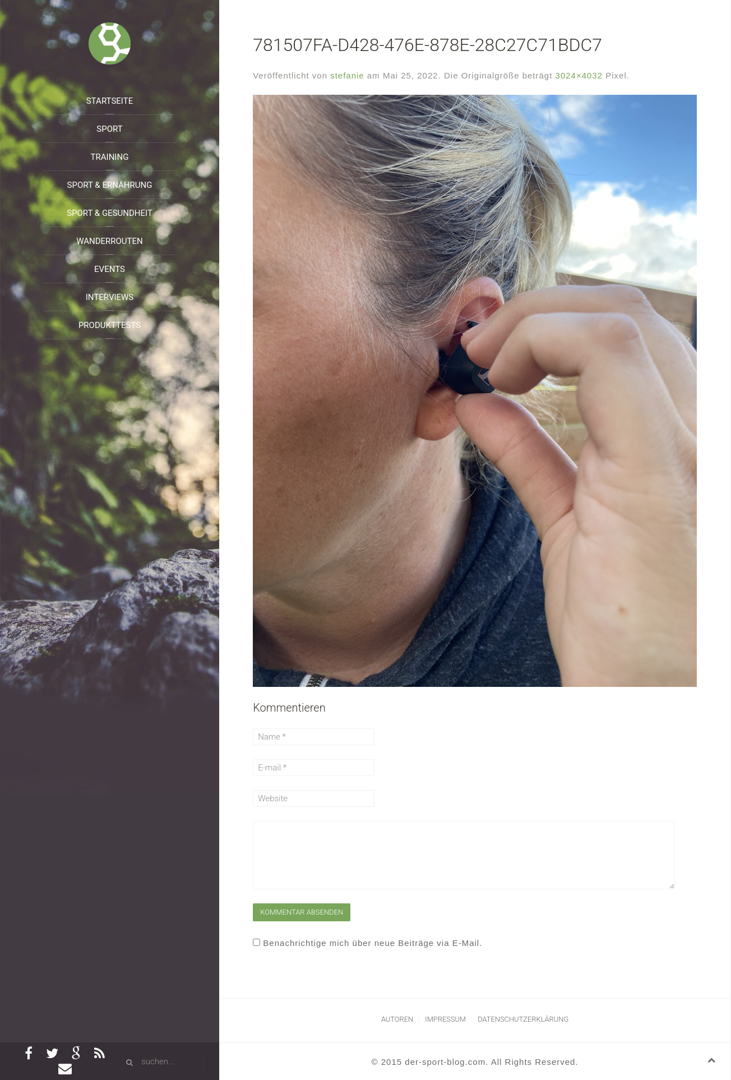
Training (110, 157)
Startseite (109, 101)
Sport (109, 129)
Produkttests (109, 325)
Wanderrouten (109, 241)
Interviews (110, 297)
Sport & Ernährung (109, 185)
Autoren (397, 1019)
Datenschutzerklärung (523, 1019)
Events (109, 269)
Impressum (445, 1019)
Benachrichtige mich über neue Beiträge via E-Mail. (372, 943)
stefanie (347, 75)
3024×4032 (579, 75)
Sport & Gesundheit (109, 213)
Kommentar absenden (301, 912)
